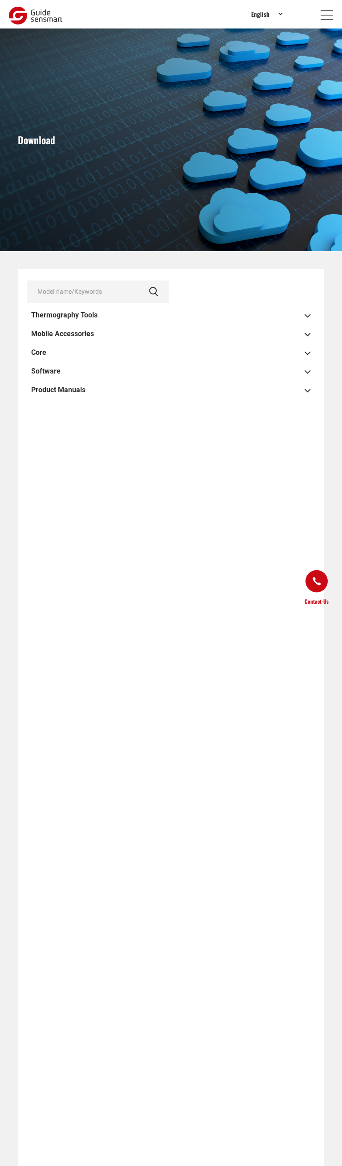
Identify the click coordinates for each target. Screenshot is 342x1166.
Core (38, 352)
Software (46, 371)
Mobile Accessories (62, 333)
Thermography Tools (64, 315)
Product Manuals (58, 390)
